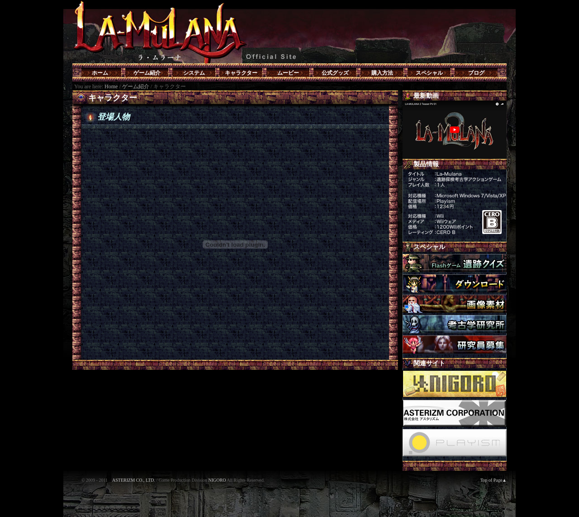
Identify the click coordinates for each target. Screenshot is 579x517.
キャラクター (241, 73)
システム (194, 73)
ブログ (476, 73)
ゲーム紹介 (147, 73)
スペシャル (429, 73)
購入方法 (382, 73)
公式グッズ (335, 73)
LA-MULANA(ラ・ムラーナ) (289, 31)
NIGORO (217, 480)
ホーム (100, 73)
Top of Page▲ (493, 480)
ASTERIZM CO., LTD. (133, 480)
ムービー (288, 73)
